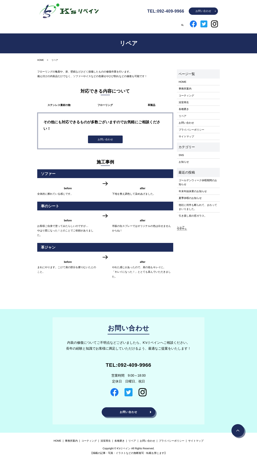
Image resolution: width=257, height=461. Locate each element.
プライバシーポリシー (191, 126)
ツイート (182, 225)
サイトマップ (186, 133)
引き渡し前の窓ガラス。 (193, 212)
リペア (172, 24)
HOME (78, 24)
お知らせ (184, 158)
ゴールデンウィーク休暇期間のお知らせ (198, 179)
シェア (181, 224)
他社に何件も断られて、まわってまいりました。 (198, 204)
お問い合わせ (203, 10)
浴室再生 (139, 24)
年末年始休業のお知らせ (193, 188)
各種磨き (156, 24)
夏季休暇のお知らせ (190, 195)
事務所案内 (96, 24)
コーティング (118, 24)
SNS (181, 152)
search (182, 24)
